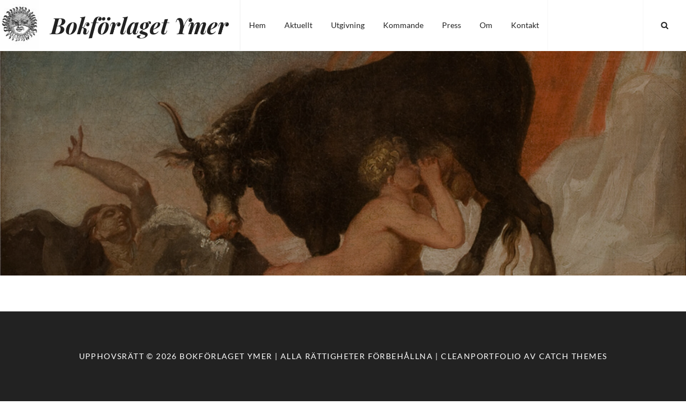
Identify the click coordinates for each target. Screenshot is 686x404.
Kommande (403, 25)
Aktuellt (298, 25)
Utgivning (348, 25)
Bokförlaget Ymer (139, 25)
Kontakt (525, 25)
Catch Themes (573, 356)
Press (451, 25)
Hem (257, 25)
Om (486, 25)
